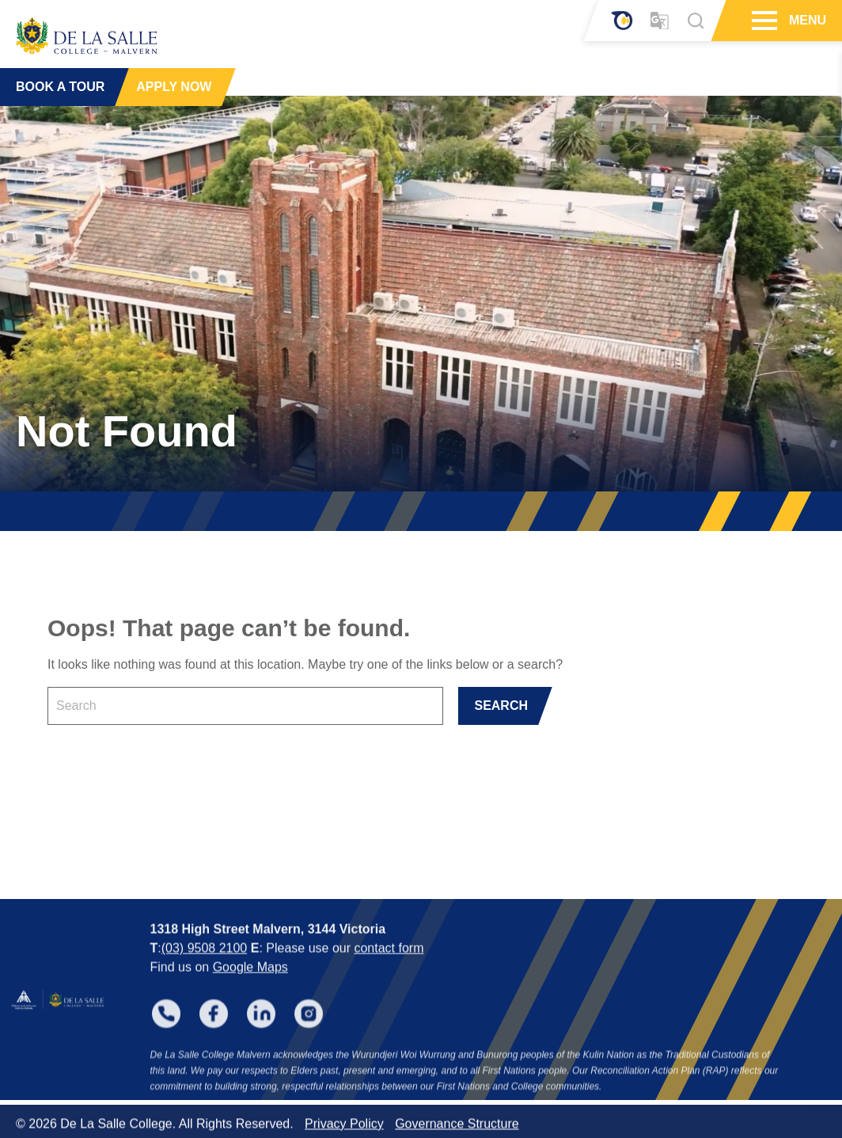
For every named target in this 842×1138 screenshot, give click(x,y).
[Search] (695, 20)
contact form (388, 963)
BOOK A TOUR (60, 86)
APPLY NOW (173, 86)
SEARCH (501, 705)
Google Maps (250, 982)
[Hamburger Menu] (762, 20)
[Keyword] (245, 706)
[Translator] (659, 21)
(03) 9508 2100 (204, 963)
